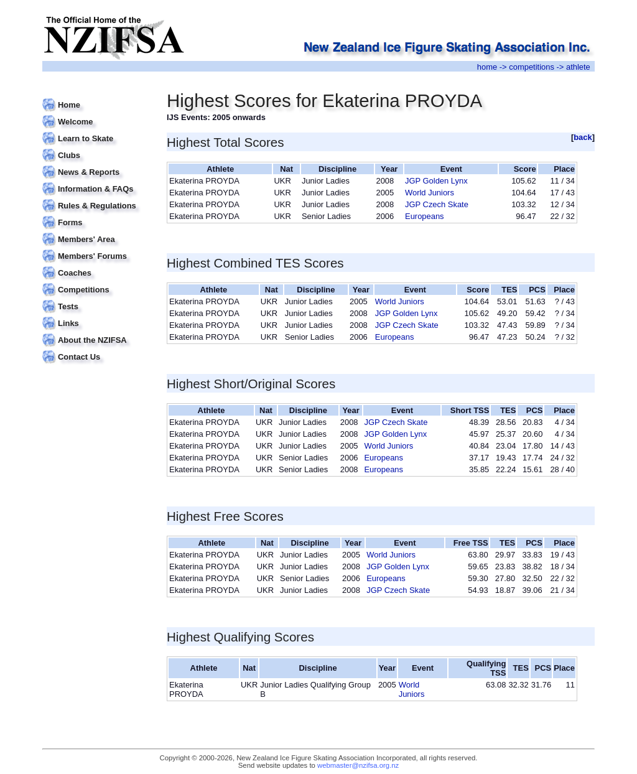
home (487, 67)
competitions (531, 67)
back (583, 137)
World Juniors (429, 192)
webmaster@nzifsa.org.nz (358, 765)
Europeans (424, 216)
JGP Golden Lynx (436, 180)
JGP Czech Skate (436, 204)
